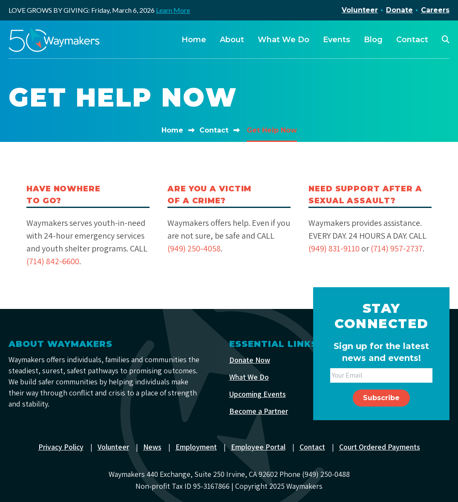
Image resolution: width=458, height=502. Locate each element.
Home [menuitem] (193, 39)
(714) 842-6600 (53, 261)
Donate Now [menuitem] (249, 359)
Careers (435, 10)
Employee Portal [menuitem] (258, 446)
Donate (399, 10)
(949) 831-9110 (334, 248)
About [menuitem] (232, 39)
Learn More (173, 10)
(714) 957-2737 (398, 248)
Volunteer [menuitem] (113, 446)
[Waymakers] (54, 39)
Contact (213, 130)
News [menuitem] (152, 446)
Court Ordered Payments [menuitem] (380, 446)
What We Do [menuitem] (283, 39)
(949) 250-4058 (194, 248)
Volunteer (360, 10)
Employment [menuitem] (196, 446)
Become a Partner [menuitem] (258, 410)
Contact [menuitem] (412, 39)
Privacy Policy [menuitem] (60, 446)
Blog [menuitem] (373, 39)
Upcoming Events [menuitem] (257, 393)
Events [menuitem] (336, 39)
